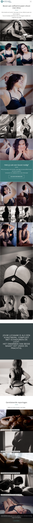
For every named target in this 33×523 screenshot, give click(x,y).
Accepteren (16, 520)
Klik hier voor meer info (16, 176)
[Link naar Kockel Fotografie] (6, 1)
